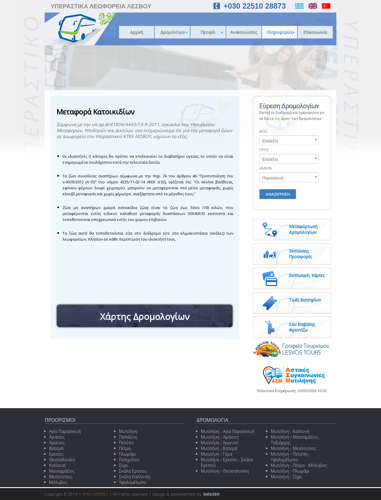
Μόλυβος (58, 482)
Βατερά (56, 448)
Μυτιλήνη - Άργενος (219, 442)
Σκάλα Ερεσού (133, 471)
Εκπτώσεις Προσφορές (300, 253)
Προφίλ (212, 32)
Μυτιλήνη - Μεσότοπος (293, 448)
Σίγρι (123, 465)
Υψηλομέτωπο (132, 482)
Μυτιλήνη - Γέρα (216, 454)
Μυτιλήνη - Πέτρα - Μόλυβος (299, 465)
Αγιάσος (57, 437)
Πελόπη (126, 442)
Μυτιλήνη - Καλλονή (290, 431)
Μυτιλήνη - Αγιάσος (219, 437)
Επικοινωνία (315, 32)
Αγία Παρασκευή (65, 431)
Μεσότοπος (60, 476)
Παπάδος (128, 437)
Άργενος (57, 442)
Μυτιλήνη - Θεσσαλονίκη (225, 471)
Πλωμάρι (127, 454)
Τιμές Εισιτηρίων (305, 300)
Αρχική (136, 32)
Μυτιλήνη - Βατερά (219, 448)
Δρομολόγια (174, 32)
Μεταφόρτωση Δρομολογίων (303, 229)
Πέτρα (125, 448)
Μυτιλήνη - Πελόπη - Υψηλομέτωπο (290, 456)
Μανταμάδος (61, 471)
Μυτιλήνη (128, 431)
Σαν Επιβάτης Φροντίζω (302, 327)
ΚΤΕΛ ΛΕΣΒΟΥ (95, 494)
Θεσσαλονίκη (62, 459)
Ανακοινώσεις (243, 32)
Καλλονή (57, 465)
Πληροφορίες (280, 32)
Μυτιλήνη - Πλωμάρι (290, 471)
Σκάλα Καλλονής (135, 476)
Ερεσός (56, 454)
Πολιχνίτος (129, 459)
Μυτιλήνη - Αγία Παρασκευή (227, 431)
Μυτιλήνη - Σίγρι (286, 476)
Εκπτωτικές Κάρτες (306, 275)
